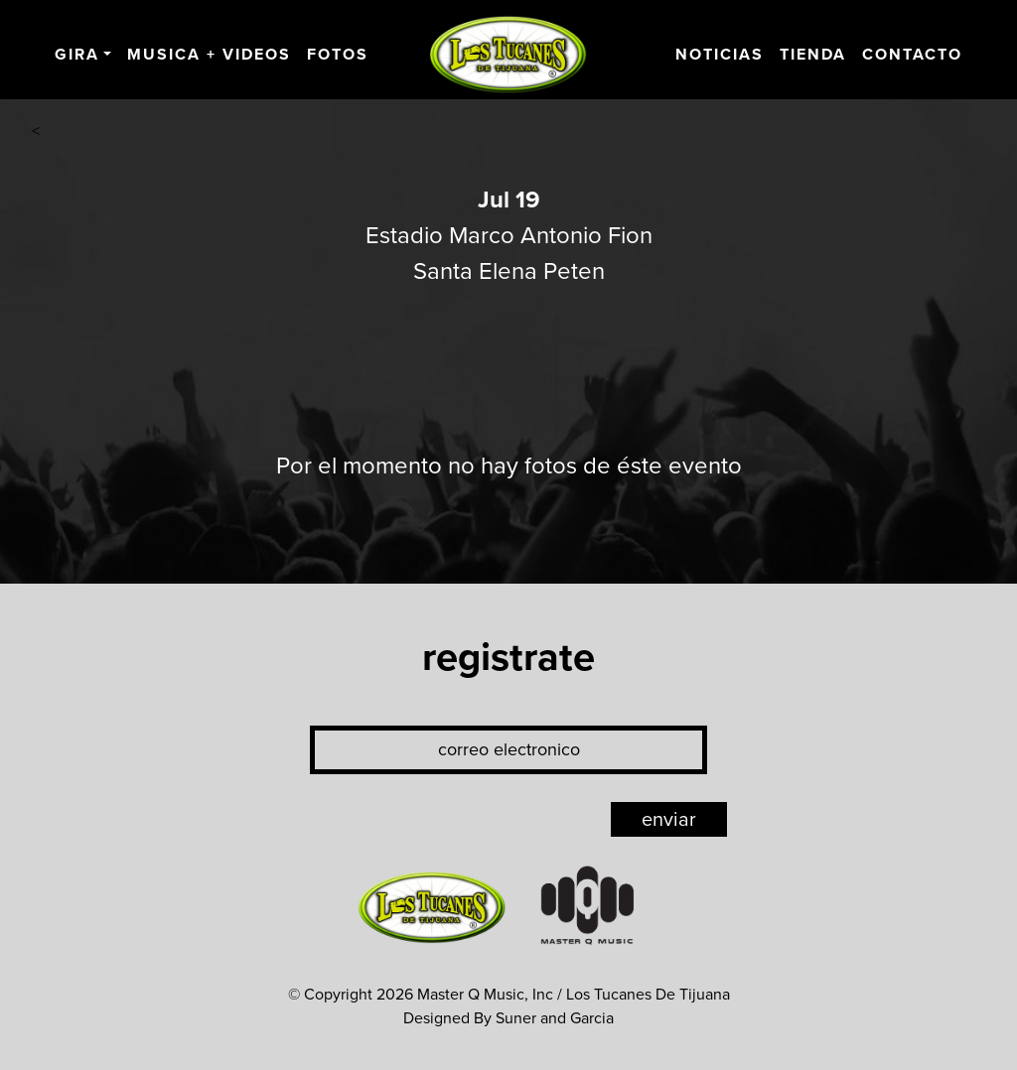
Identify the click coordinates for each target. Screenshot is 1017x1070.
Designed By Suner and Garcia (508, 1018)
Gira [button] (77, 55)
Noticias (719, 55)
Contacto (912, 55)
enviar (669, 820)
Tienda (813, 55)
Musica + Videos (209, 55)
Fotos (337, 55)
